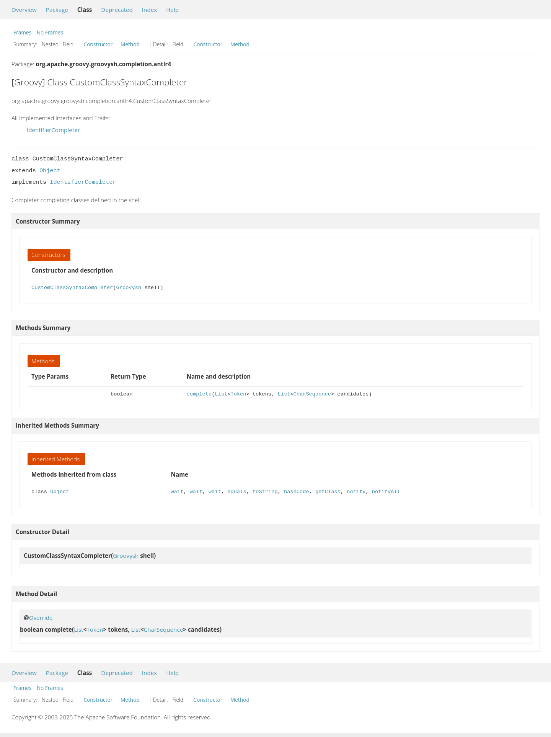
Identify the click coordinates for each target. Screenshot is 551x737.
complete (199, 394)
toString (265, 491)
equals (236, 491)
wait (177, 491)
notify (356, 491)
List (221, 394)
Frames (22, 32)
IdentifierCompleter (53, 130)
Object (49, 171)
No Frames (50, 32)
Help (172, 9)
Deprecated (117, 9)
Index (149, 9)
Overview (24, 9)
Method (130, 44)
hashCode (296, 491)
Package (57, 9)
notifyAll (386, 491)
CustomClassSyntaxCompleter (72, 287)
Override (41, 617)
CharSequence (312, 394)
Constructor (98, 44)
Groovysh (128, 287)
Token (238, 394)
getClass (328, 491)
